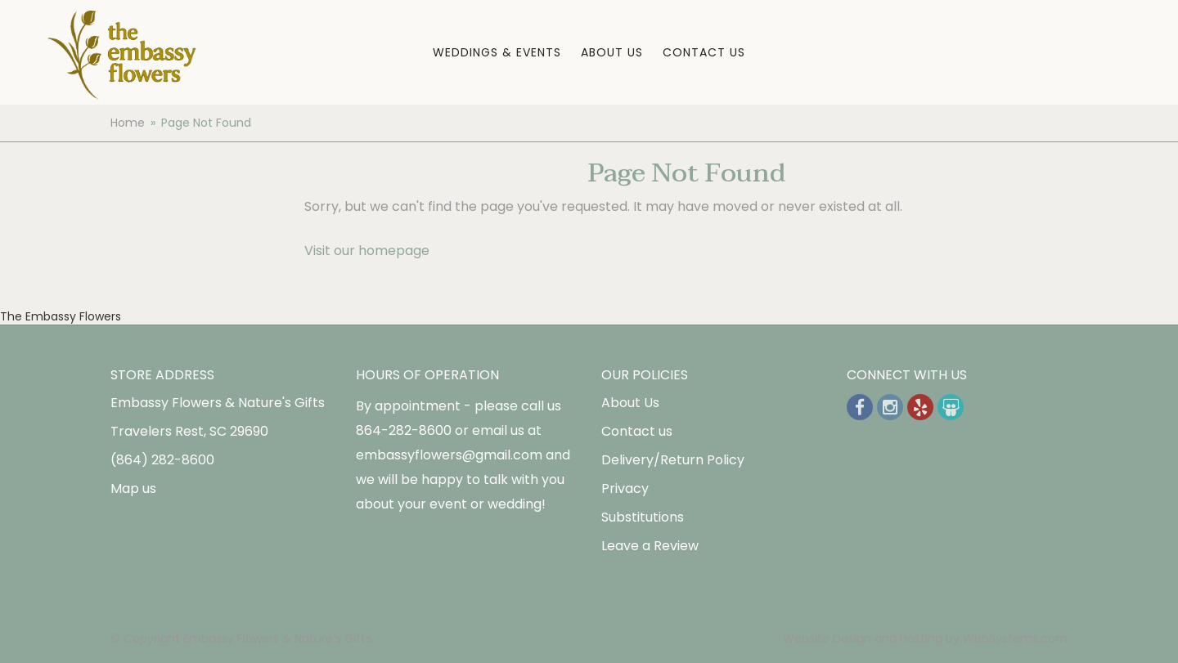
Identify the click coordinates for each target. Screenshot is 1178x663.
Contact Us (704, 52)
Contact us (636, 431)
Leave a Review (650, 545)
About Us (612, 52)
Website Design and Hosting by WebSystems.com (925, 638)
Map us (133, 488)
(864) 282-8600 (162, 459)
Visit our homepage (366, 250)
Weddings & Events (497, 52)
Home (127, 122)
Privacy (625, 488)
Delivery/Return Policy (672, 459)
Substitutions (642, 517)
